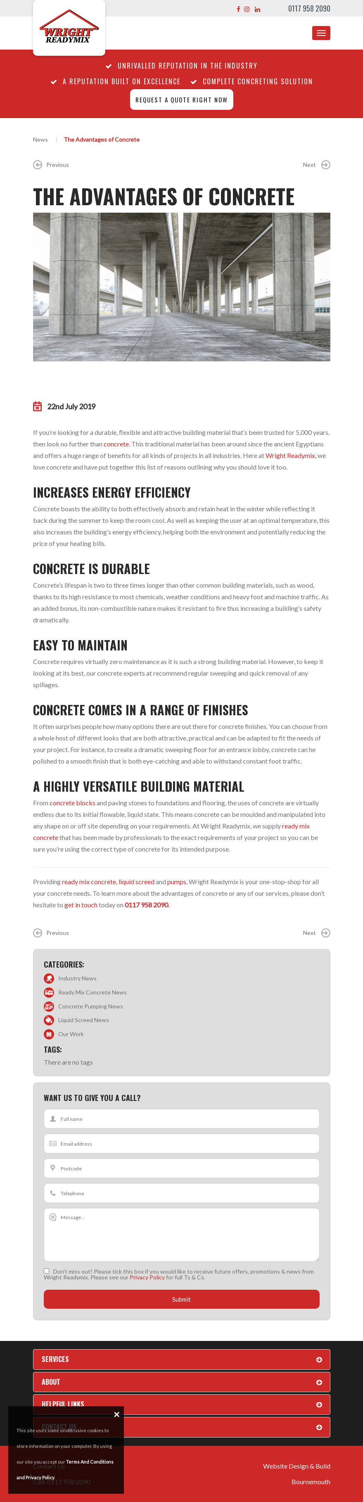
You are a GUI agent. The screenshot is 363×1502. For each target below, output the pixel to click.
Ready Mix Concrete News (92, 992)
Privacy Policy (147, 1277)
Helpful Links (63, 1404)
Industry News (77, 978)
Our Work (71, 1033)
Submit (181, 1299)
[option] (181, 287)
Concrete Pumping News (90, 1006)
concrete (116, 444)
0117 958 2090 (309, 8)
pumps (176, 881)
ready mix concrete (89, 881)
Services (55, 1359)
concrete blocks (72, 803)
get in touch (80, 905)
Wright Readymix (290, 455)
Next (316, 164)
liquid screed (136, 881)
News (40, 139)
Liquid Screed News (83, 1019)
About (51, 1382)
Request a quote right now (181, 99)
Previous (51, 164)
